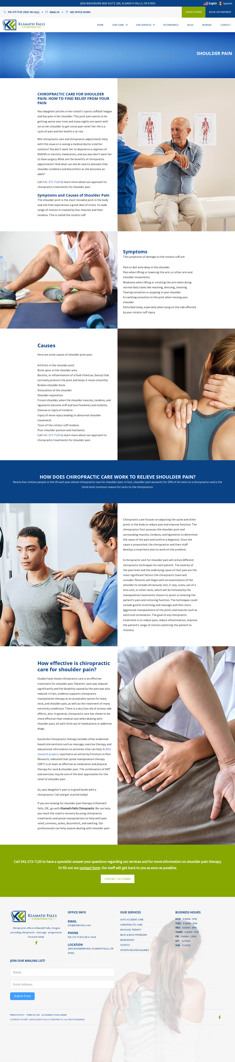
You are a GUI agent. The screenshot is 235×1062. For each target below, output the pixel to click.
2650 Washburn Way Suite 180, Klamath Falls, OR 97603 (117, 3)
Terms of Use (33, 1014)
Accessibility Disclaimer (53, 1014)
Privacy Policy (17, 1014)
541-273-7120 (51, 181)
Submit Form (22, 995)
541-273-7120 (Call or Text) (82, 936)
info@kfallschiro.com (79, 925)
